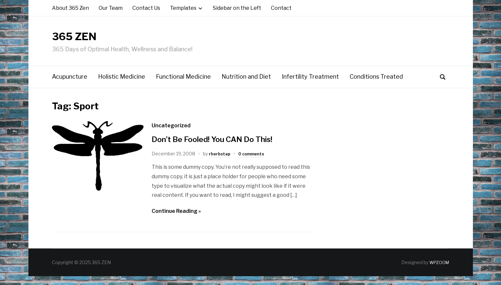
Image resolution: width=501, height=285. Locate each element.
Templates (183, 8)
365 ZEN (90, 40)
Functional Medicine (183, 85)
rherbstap (220, 162)
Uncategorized (171, 134)
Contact (281, 8)
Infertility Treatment (310, 85)
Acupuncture (69, 85)
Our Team (111, 8)
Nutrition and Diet (246, 85)
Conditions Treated (376, 85)
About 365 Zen (70, 8)
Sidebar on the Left (237, 8)
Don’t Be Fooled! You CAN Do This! (219, 147)
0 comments (255, 162)
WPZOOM (438, 271)
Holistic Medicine (121, 85)
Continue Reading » (176, 220)
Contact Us (146, 8)
